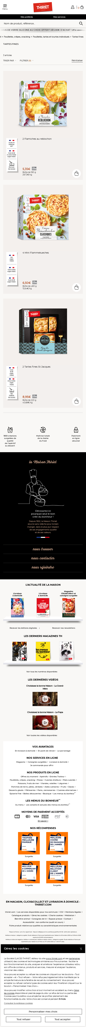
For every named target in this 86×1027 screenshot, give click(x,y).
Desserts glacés (16, 790)
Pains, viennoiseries (46, 790)
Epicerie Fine (15, 793)
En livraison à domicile (25, 751)
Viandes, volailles (49, 783)
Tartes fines (77, 37)
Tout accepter (63, 1019)
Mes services (59, 17)
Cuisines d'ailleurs (53, 780)
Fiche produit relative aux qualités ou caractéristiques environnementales (43, 925)
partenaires (74, 958)
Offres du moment (29, 776)
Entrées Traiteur (57, 776)
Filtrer (25, 61)
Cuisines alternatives (66, 790)
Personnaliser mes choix (43, 1011)
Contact (67, 919)
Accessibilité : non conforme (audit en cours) (43, 922)
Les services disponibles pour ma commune (37, 912)
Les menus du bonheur (64, 793)
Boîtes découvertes (32, 793)
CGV (61, 912)
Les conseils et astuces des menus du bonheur (48, 805)
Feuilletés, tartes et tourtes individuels (51, 37)
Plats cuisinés (69, 780)
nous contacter (42, 558)
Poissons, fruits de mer (28, 783)
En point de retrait (46, 751)
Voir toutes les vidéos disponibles (42, 735)
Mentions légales (73, 912)
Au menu (19, 805)
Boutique (47, 793)
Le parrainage (63, 751)
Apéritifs (44, 776)
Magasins (20, 762)
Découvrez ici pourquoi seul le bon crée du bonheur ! (43, 514)
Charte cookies (56, 915)
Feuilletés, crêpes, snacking (17, 37)
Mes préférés (27, 17)
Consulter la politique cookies (18, 1003)
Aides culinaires (52, 787)
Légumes (63, 783)
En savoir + (43, 821)
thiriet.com (10, 912)
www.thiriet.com (54, 958)
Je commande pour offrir (41, 765)
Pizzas (40, 780)
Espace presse (55, 919)
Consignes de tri (39, 919)
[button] (72, 7)
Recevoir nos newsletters (63, 628)
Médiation (69, 915)
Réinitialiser (77, 60)
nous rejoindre (43, 567)
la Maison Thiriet (43, 462)
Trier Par (8, 61)
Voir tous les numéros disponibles (41, 672)
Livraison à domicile (58, 762)
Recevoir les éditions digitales (23, 628)
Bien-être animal (22, 919)
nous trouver (43, 549)
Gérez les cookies (39, 915)
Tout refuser (23, 1019)
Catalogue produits (21, 915)
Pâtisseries (30, 790)
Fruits (63, 787)
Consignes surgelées (37, 762)
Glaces (71, 787)
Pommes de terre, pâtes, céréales (27, 787)
